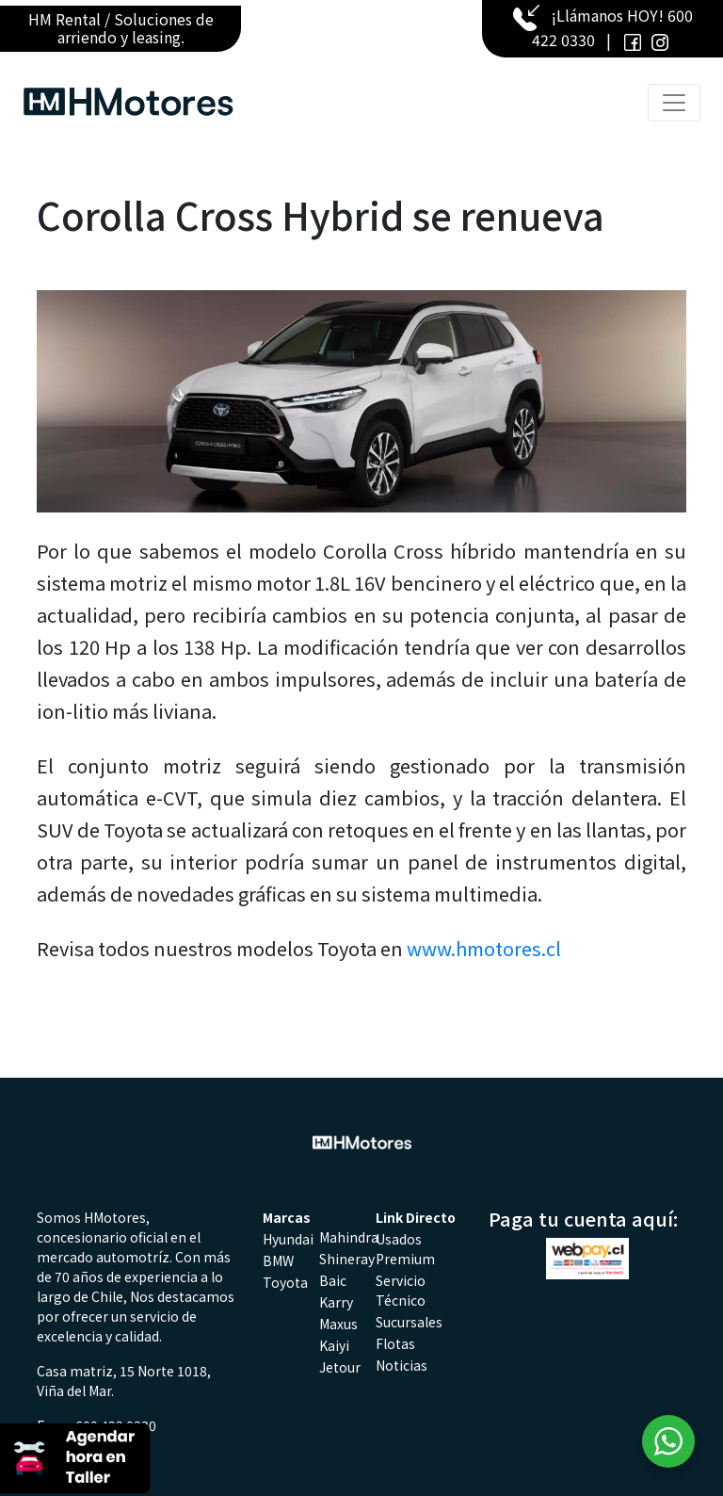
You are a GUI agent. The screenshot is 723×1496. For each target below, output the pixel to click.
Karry (336, 1302)
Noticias (401, 1365)
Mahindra (348, 1237)
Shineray (347, 1258)
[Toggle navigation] (674, 103)
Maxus (338, 1323)
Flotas (395, 1343)
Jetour (340, 1367)
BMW (278, 1260)
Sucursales (409, 1321)
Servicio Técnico (401, 1290)
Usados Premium (405, 1248)
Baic (332, 1280)
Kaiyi (334, 1345)
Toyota (285, 1282)
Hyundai (288, 1238)
